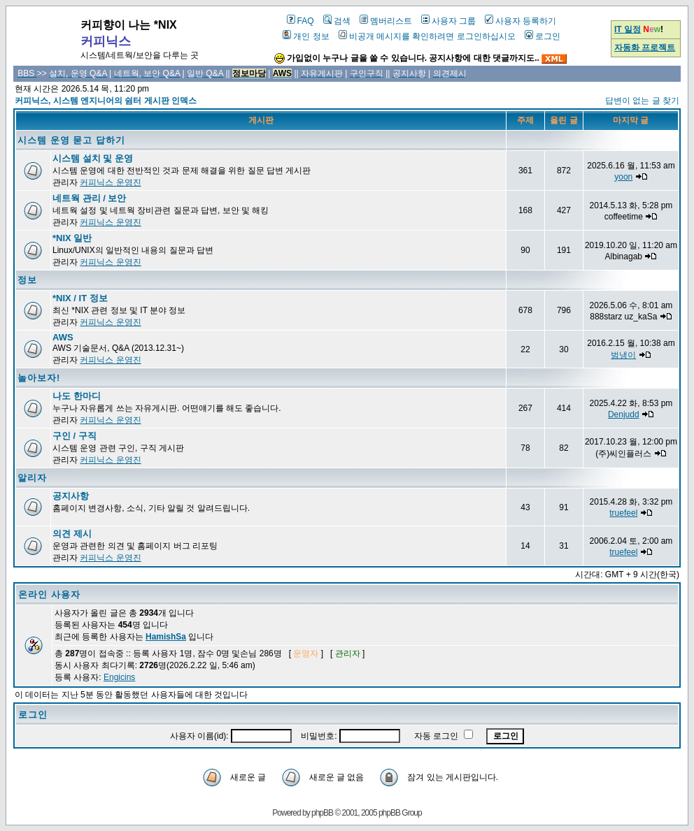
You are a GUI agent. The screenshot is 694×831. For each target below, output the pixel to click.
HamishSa (166, 637)
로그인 (542, 36)
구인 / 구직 (74, 436)
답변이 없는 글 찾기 (642, 101)
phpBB (322, 813)
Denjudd (623, 414)
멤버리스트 (386, 21)
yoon (623, 177)
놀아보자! (38, 378)
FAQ (300, 21)
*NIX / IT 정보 (80, 298)
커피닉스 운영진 (110, 182)
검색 (336, 21)
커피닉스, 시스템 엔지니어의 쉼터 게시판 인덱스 (106, 101)
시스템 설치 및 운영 (92, 158)
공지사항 (70, 496)
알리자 (32, 477)
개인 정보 (306, 36)
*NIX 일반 (72, 238)
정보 (27, 280)
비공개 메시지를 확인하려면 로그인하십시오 (427, 36)
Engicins (119, 677)
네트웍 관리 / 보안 (89, 198)
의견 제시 (72, 533)
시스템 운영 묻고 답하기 (71, 140)
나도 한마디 (76, 396)
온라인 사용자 (49, 594)
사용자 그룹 (448, 21)
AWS (62, 337)
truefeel (623, 513)
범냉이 (623, 355)
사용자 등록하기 (520, 21)
